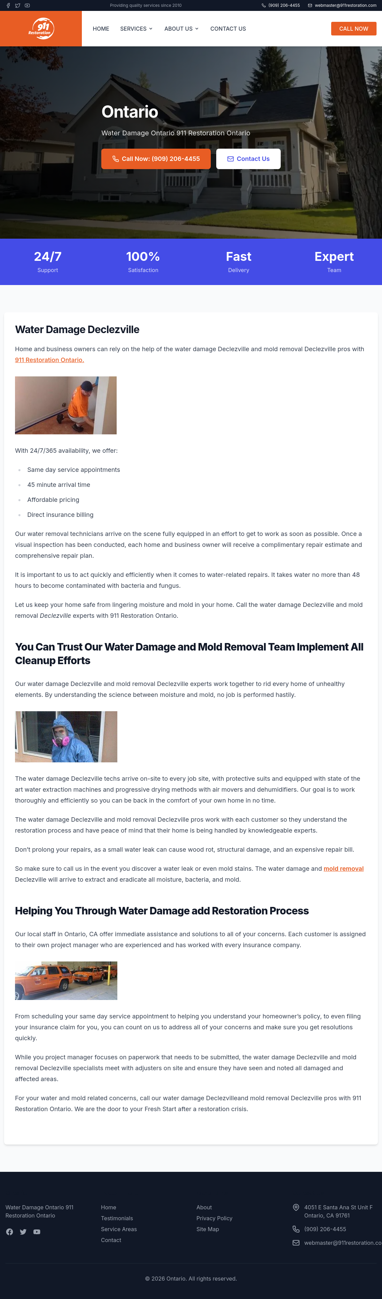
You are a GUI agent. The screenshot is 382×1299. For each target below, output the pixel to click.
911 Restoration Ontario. (49, 359)
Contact (111, 1240)
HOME (101, 28)
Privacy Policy (214, 1218)
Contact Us (248, 158)
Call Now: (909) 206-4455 (156, 158)
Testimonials (117, 1218)
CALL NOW (353, 28)
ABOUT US (182, 28)
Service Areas (119, 1229)
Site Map (207, 1229)
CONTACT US (228, 28)
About (204, 1207)
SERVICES (136, 28)
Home (108, 1207)
